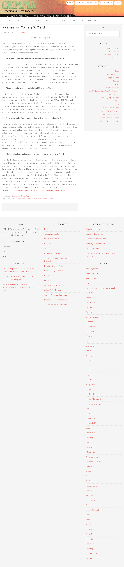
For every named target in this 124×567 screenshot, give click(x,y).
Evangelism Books (113, 78)
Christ (14, 199)
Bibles (117, 101)
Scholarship (90, 500)
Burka (88, 297)
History (89, 375)
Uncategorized (92, 553)
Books (117, 71)
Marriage (90, 437)
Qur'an (88, 481)
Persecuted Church (94, 462)
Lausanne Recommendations (109, 118)
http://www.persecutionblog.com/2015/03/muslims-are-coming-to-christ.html (39, 190)
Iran (87, 408)
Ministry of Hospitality (95, 243)
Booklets (116, 81)
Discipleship (16, 196)
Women (89, 558)
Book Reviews (92, 293)
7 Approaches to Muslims (96, 234)
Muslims (35, 199)
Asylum (89, 283)
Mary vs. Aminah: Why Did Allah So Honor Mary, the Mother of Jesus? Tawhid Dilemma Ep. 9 (20, 287)
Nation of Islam (92, 457)
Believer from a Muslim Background (100, 288)
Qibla (88, 476)
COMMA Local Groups (111, 51)
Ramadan (89, 490)
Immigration (91, 394)
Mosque (89, 447)
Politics (89, 466)
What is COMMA (113, 48)
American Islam (92, 273)
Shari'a (88, 519)
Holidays (89, 379)
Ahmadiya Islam (92, 268)
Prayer (117, 104)
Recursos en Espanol (112, 88)
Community (90, 302)
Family (88, 351)
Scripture (90, 505)
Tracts (117, 84)
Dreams (89, 336)
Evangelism (25, 196)
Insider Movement (93, 399)
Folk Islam (90, 360)
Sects (88, 515)
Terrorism (90, 539)
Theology (90, 548)
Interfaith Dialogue (94, 404)
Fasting (89, 355)
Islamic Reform (92, 418)
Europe (89, 341)
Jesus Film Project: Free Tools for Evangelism (104, 91)
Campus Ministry (93, 229)
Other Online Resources (111, 111)
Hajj (87, 365)
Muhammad (90, 452)
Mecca (88, 442)
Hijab (88, 370)
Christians (20, 199)
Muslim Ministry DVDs (111, 94)
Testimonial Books (113, 74)
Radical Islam (91, 486)
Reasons (50, 199)
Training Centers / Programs (110, 114)
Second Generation (94, 510)
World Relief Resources (111, 108)
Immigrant (90, 389)
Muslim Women (92, 248)
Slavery (89, 529)
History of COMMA (112, 54)
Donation (90, 331)
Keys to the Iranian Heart (96, 239)
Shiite (88, 524)
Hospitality (90, 384)
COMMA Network (19, 8)
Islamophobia (91, 423)
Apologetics (91, 278)
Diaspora (90, 321)
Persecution (42, 199)
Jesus (88, 428)
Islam (88, 413)
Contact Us (115, 58)
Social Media (91, 534)
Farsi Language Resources (110, 98)
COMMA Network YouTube (109, 121)
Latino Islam (91, 433)
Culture (89, 312)
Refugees (90, 495)
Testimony (90, 544)
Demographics (92, 317)
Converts (27, 199)
